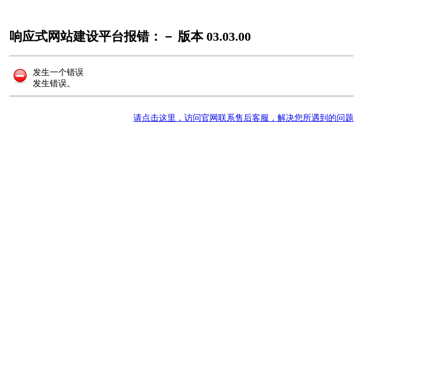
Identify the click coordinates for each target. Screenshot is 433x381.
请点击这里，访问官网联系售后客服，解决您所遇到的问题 (243, 117)
